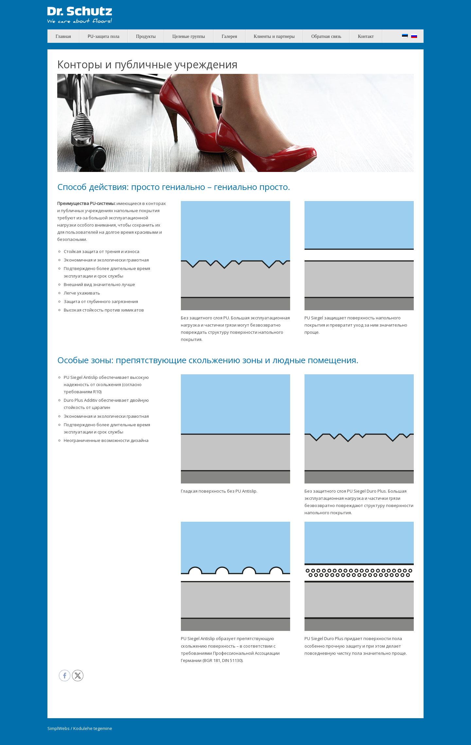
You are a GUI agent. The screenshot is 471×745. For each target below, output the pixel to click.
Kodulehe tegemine (92, 728)
